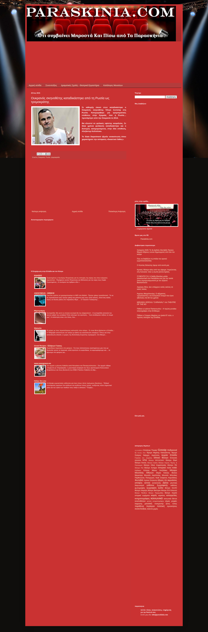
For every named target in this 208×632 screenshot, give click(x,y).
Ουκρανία (41, 157)
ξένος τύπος (171, 504)
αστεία (147, 483)
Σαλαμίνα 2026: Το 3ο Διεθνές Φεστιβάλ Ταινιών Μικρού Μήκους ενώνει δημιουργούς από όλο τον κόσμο (156, 252)
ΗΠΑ (145, 460)
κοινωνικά (157, 498)
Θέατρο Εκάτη (152, 463)
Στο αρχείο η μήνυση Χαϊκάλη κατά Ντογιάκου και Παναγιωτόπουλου (72, 365)
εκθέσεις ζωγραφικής (157, 485)
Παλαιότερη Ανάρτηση (116, 211)
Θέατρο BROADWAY (156, 460)
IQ (135, 453)
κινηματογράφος (142, 498)
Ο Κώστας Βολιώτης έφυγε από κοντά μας (153, 265)
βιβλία (165, 483)
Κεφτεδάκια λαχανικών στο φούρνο (60, 348)
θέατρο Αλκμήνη (141, 490)
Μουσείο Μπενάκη (169, 475)
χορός (155, 509)
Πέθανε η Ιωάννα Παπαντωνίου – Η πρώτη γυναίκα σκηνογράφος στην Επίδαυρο (156, 310)
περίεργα (150, 506)
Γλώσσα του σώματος (143, 458)
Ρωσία (48, 157)
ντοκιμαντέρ (159, 504)
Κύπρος (146, 470)
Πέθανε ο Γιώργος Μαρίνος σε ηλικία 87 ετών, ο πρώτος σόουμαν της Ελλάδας (155, 316)
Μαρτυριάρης (39, 311)
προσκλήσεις (172, 506)
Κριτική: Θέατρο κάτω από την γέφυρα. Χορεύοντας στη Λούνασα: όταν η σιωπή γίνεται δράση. (156, 271)
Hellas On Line (40, 381)
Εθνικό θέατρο (161, 458)
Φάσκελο (38, 328)
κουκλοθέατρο (140, 501)
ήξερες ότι (162, 480)
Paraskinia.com (146, 239)
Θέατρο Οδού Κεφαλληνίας (155, 465)
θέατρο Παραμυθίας (156, 493)
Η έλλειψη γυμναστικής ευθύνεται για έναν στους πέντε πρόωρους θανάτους (74, 383)
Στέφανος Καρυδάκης (168, 478)
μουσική (148, 503)
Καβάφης (138, 470)
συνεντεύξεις (140, 509)
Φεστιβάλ (139, 480)
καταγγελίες (171, 495)
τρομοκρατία (55, 157)
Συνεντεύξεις (51, 85)
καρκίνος (161, 495)
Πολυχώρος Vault (152, 478)
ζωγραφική (151, 488)
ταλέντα (150, 509)
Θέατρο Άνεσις (140, 463)
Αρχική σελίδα (35, 85)
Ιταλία (169, 468)
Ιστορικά (162, 468)
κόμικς (167, 501)
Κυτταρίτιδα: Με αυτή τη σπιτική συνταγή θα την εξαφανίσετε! (69, 313)
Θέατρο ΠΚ (172, 465)
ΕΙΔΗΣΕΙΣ (38, 276)
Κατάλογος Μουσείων (113, 85)
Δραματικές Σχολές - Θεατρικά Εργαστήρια (80, 85)
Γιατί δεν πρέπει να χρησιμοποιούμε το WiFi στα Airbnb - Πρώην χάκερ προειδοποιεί (77, 295)
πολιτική (161, 506)
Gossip (162, 449)
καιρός (154, 495)
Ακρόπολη (155, 455)
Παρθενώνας (140, 478)
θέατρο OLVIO (171, 488)
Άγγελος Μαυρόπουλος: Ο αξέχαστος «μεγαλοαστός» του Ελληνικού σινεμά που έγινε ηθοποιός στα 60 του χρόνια (155, 296)
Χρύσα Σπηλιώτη (150, 480)
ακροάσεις (172, 480)
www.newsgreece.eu (42, 363)
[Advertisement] (83, 47)
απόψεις (138, 483)
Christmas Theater (150, 450)
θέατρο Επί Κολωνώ (169, 490)
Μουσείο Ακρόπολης (152, 475)
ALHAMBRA (138, 450)
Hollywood (172, 450)
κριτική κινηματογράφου (155, 501)
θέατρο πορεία (171, 493)
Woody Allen (141, 453)
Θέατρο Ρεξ (139, 468)
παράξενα (139, 506)
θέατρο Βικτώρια (154, 490)
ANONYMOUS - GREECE (44, 293)
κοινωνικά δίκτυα (170, 499)
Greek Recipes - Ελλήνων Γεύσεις (48, 346)
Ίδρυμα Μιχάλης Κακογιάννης (158, 453)
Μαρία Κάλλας (162, 473)
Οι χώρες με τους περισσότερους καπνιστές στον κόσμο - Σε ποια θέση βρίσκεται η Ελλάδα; (80, 330)
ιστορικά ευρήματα (142, 495)
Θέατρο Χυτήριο (150, 468)
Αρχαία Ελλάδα (169, 455)
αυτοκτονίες (156, 483)
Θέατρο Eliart (171, 460)
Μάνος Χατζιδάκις (159, 470)
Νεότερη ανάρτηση (39, 211)
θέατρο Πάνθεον (141, 493)
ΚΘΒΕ (174, 468)
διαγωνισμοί (139, 485)
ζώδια (160, 488)
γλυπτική (173, 483)
